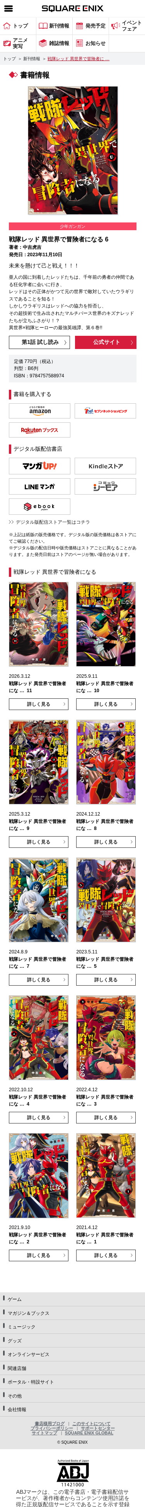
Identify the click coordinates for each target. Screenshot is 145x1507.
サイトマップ (44, 1433)
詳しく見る (38, 704)
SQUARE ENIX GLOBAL (89, 1433)
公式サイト (106, 342)
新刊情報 (31, 58)
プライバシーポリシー (52, 1428)
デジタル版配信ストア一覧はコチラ (53, 522)
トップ (9, 58)
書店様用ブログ (50, 1423)
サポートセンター (98, 1428)
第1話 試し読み (40, 342)
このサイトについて (91, 1423)
